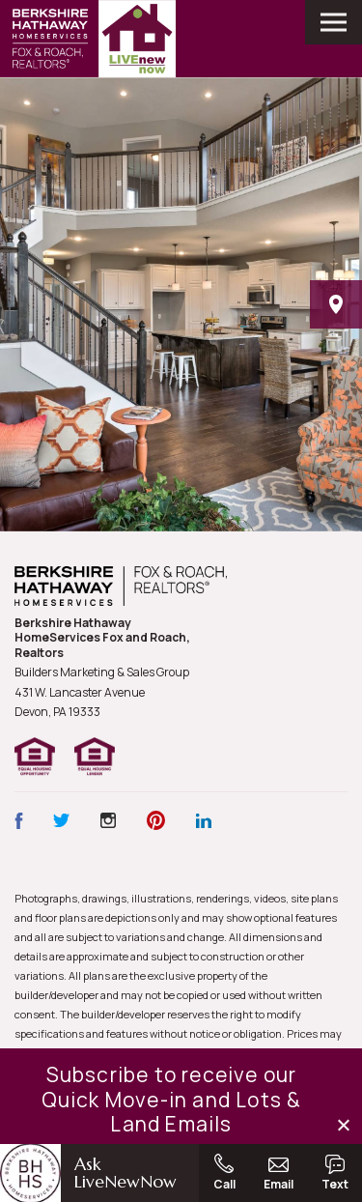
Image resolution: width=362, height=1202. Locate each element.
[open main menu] (333, 22)
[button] (345, 1125)
